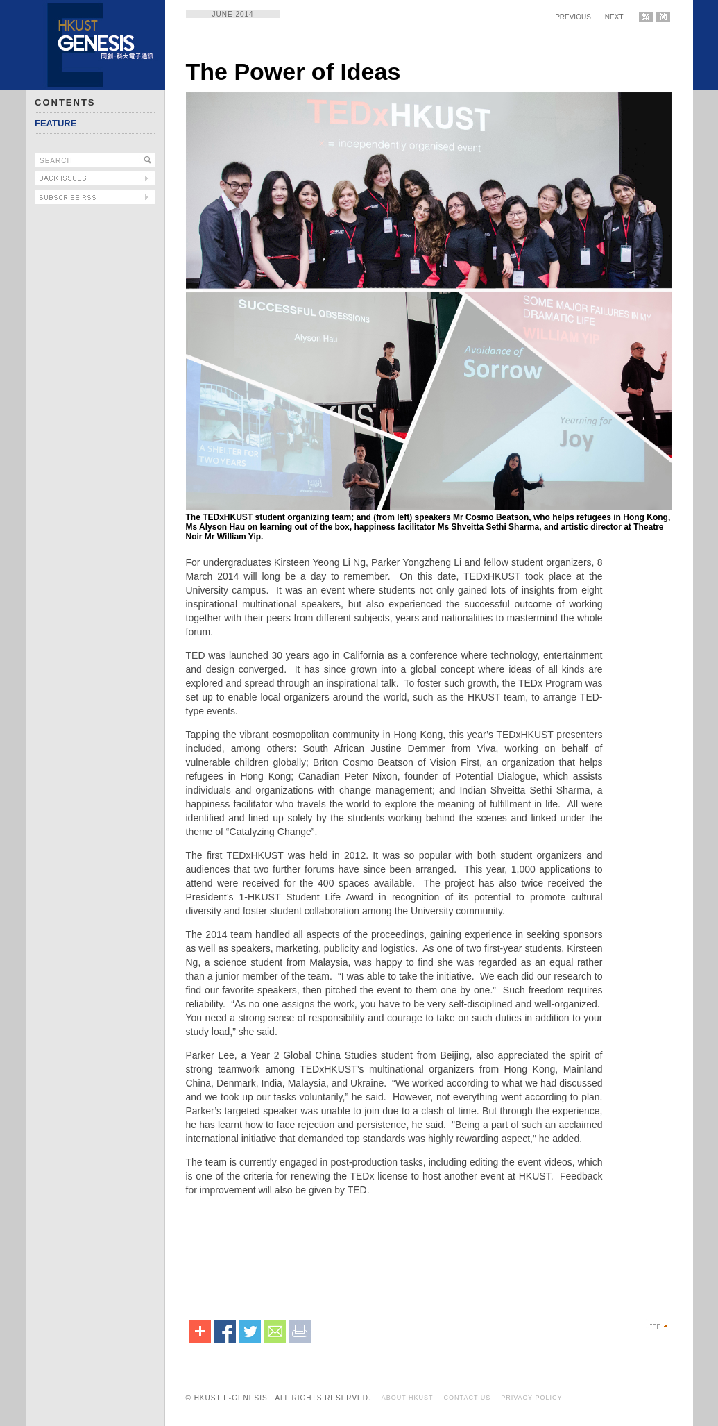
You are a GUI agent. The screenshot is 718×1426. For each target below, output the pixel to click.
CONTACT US (467, 1397)
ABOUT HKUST (408, 1397)
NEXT (614, 17)
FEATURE (55, 123)
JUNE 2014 (233, 14)
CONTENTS (65, 102)
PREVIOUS (573, 17)
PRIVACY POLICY (531, 1397)
